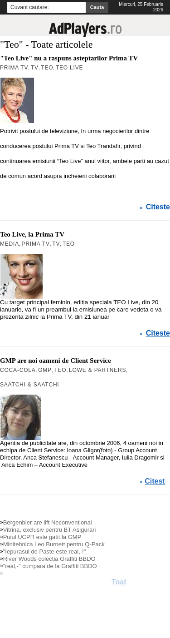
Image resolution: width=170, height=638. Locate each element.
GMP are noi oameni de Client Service (55, 360)
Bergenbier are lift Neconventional (47, 522)
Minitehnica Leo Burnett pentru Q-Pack (54, 544)
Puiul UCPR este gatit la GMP (42, 537)
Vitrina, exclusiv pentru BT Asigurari (49, 529)
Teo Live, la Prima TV (32, 234)
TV (56, 244)
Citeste (158, 333)
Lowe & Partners (97, 370)
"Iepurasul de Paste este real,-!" (44, 551)
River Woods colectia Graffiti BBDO (49, 558)
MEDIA (9, 244)
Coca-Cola (18, 370)
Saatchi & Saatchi (29, 384)
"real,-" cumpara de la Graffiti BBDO (50, 566)
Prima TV (36, 244)
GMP (45, 370)
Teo (69, 244)
